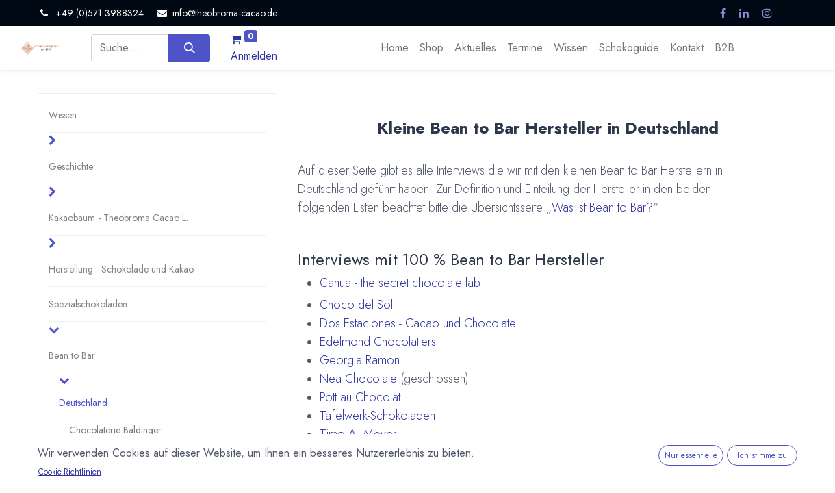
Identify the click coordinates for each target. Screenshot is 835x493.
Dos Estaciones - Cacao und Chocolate (418, 323)
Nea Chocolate (358, 379)
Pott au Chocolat (360, 397)
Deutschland (83, 402)
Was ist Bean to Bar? (602, 207)
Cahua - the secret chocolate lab (400, 283)
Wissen (63, 115)
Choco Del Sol (99, 457)
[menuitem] (394, 48)
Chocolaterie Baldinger (115, 430)
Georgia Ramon (360, 360)
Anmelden (254, 56)
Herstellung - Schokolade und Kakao (121, 269)
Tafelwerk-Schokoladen (377, 416)
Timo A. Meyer (358, 434)
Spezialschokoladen (88, 304)
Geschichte (71, 166)
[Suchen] (189, 48)
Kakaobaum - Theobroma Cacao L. (118, 218)
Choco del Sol (356, 305)
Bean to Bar (72, 355)
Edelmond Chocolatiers (378, 342)
